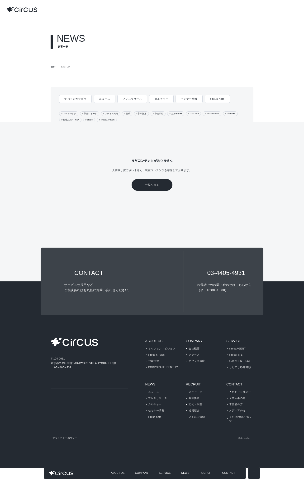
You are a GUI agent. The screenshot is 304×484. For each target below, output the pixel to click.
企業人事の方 (237, 406)
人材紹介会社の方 (240, 400)
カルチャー (161, 99)
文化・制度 (195, 412)
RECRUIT (192, 392)
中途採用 (158, 113)
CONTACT (234, 392)
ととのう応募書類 (240, 367)
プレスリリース (131, 99)
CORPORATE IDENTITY (162, 367)
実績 (127, 113)
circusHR (235, 113)
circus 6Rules (157, 354)
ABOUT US (153, 341)
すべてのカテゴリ (75, 99)
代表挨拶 (153, 361)
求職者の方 (236, 412)
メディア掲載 (110, 113)
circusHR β (236, 354)
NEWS (150, 392)
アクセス (194, 354)
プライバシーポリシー (64, 454)
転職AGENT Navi (71, 119)
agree (280, 476)
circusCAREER (110, 119)
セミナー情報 (188, 99)
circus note (217, 99)
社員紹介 (194, 418)
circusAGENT (215, 113)
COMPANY (194, 341)
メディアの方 (237, 418)
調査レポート (90, 113)
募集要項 (194, 406)
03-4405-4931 (62, 367)
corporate (195, 113)
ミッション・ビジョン (161, 348)
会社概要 (194, 348)
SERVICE (232, 341)
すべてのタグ (69, 113)
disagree (251, 476)
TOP (53, 67)
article (91, 119)
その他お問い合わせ (240, 426)
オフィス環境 (197, 361)
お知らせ (65, 67)
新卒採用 (142, 113)
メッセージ (195, 400)
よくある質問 (197, 425)
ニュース (104, 99)
